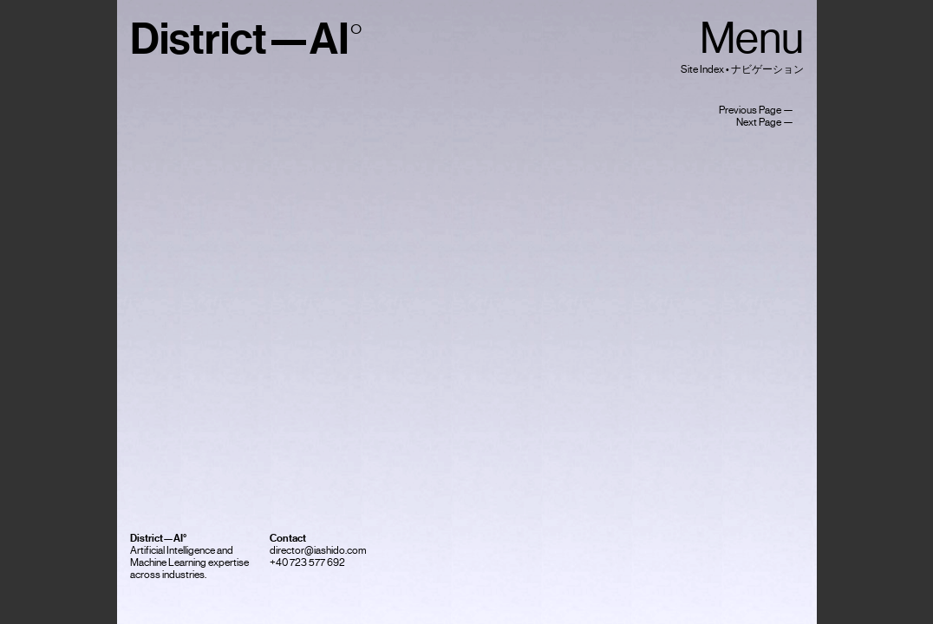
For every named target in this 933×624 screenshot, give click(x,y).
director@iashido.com (318, 550)
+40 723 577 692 (307, 562)
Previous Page (750, 110)
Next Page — (770, 122)
